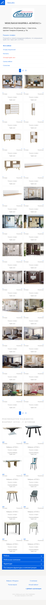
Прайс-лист (12, 100)
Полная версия (12, 585)
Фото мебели (7, 45)
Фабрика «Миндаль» (12, 581)
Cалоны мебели (7, 61)
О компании (33, 581)
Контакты (6, 53)
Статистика (6, 65)
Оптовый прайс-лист (9, 57)
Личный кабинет (33, 585)
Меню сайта (10, 2)
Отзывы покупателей (9, 49)
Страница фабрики (12, 452)
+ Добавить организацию (33, 588)
